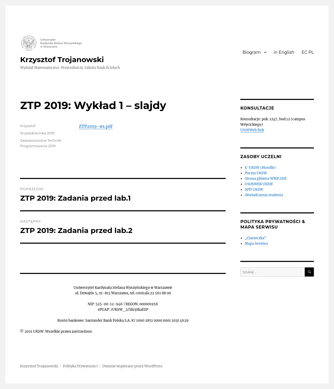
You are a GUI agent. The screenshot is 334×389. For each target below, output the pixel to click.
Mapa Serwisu (256, 243)
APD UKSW (254, 189)
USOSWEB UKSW (259, 184)
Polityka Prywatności (80, 366)
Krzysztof (27, 126)
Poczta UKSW (256, 173)
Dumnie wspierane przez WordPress (132, 366)
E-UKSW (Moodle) (260, 167)
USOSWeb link (252, 130)
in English (284, 52)
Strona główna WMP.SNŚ (266, 178)
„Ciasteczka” (255, 238)
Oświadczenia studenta (264, 195)
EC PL (308, 52)
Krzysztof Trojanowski (62, 59)
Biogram (251, 52)
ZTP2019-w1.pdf (95, 126)
